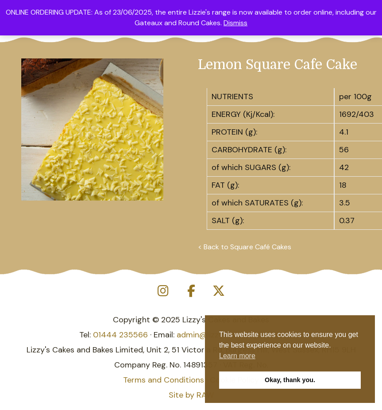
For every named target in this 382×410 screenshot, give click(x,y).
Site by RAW (191, 395)
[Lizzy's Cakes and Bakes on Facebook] (191, 291)
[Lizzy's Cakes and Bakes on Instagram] (163, 291)
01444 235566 (120, 334)
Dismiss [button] (235, 22)
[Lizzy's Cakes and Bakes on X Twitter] (218, 291)
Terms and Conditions (163, 380)
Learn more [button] (237, 356)
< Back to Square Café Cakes (244, 246)
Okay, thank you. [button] (290, 379)
